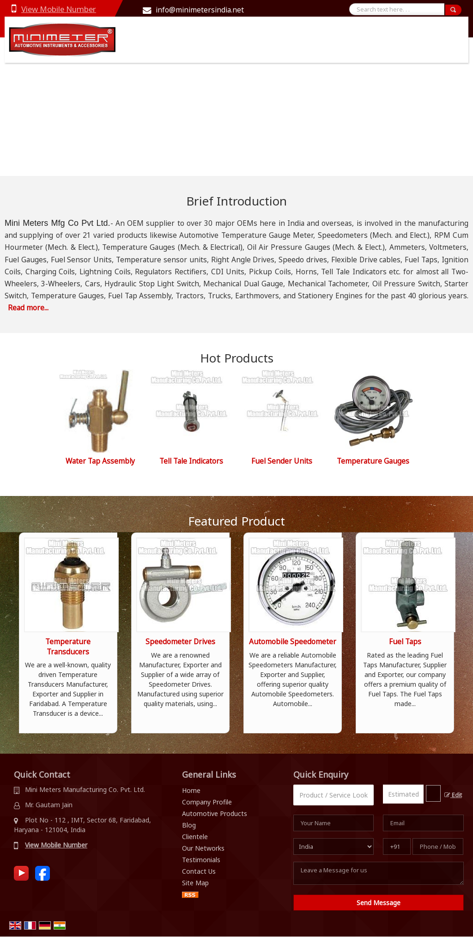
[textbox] (433, 793)
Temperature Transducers (68, 647)
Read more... (28, 308)
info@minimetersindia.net (200, 10)
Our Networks (203, 848)
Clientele (195, 836)
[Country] (333, 846)
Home (191, 790)
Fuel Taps (405, 642)
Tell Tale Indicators (191, 461)
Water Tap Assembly (100, 461)
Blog (189, 825)
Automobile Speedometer (292, 642)
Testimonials (201, 859)
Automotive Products (214, 813)
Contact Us (199, 871)
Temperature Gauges (373, 461)
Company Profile (207, 802)
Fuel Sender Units (281, 461)
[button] (58, 9)
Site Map (195, 882)
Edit (453, 795)
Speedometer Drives (180, 642)
